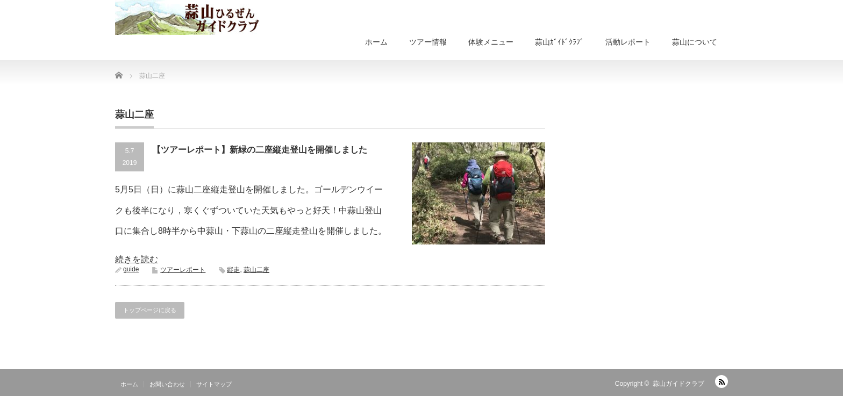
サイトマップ (214, 384)
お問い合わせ (167, 384)
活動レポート (628, 42)
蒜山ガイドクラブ (678, 383)
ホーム (376, 42)
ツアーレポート (182, 269)
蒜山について (694, 42)
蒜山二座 (256, 269)
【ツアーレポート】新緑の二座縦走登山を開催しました (259, 149)
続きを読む (136, 259)
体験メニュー (490, 42)
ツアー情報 (428, 42)
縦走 (233, 269)
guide (131, 269)
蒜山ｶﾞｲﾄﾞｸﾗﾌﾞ (559, 42)
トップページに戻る (149, 310)
